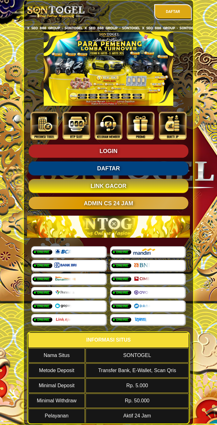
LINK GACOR (108, 186)
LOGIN (109, 151)
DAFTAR (173, 11)
